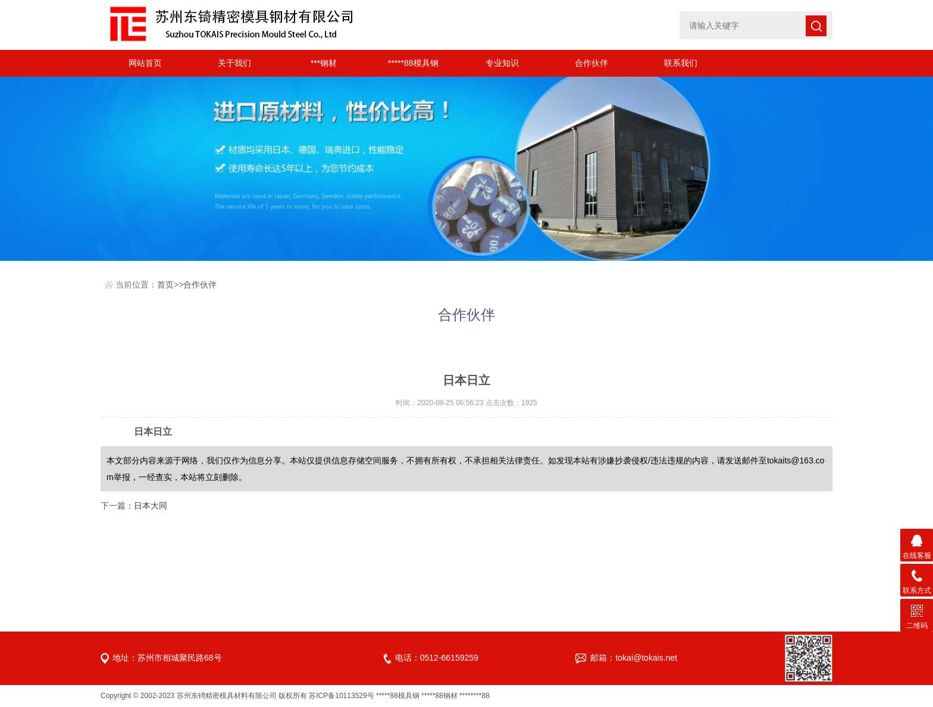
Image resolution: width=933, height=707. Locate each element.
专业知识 (502, 63)
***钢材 (324, 63)
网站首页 (145, 63)
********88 (474, 696)
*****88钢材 (439, 696)
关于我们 (234, 63)
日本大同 (150, 505)
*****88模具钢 (413, 63)
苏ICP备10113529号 (341, 696)
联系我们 (680, 63)
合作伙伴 (591, 63)
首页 (165, 284)
